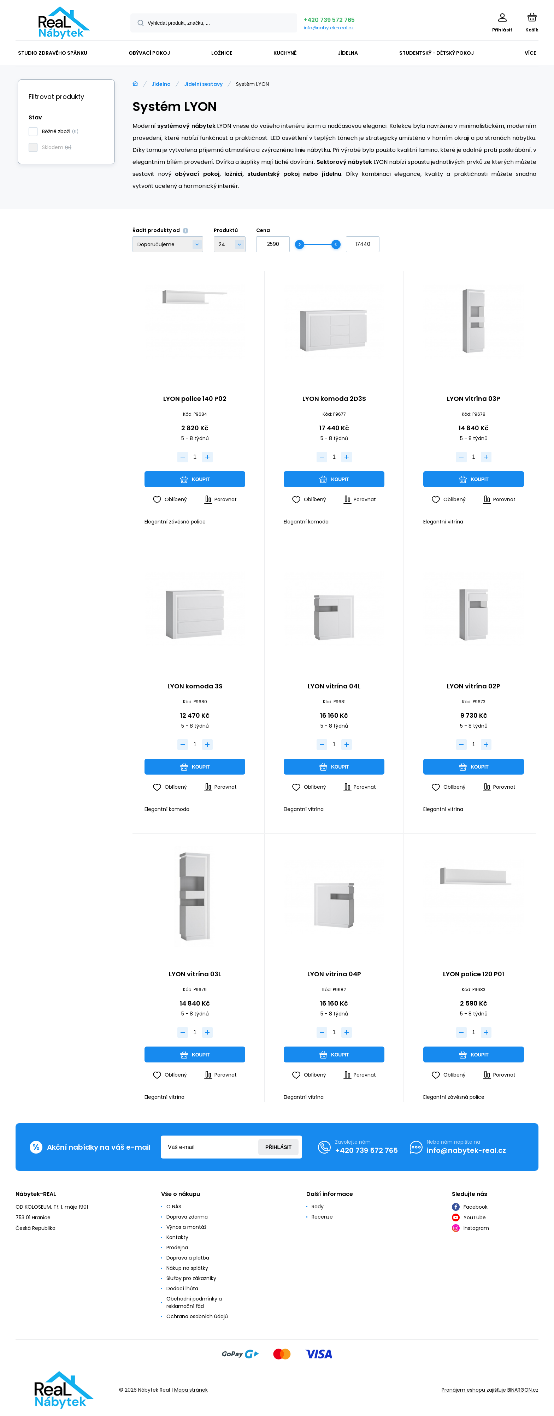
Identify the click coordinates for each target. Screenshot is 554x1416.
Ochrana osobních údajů (197, 1316)
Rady (318, 1206)
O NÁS (173, 1206)
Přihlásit (278, 1147)
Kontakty (177, 1237)
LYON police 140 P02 (194, 399)
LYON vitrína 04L (334, 687)
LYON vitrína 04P (334, 974)
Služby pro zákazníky (191, 1278)
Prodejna (177, 1247)
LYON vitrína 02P (473, 687)
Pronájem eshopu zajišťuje (474, 1389)
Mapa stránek (191, 1389)
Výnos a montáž (186, 1227)
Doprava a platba (187, 1257)
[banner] (64, 22)
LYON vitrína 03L (195, 974)
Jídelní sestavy (203, 84)
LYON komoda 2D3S (334, 399)
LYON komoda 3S (195, 687)
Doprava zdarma (187, 1216)
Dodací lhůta (182, 1288)
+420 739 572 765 (329, 20)
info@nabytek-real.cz (329, 27)
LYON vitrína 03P (473, 399)
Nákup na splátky (187, 1268)
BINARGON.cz (522, 1389)
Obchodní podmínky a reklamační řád (194, 1302)
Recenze (322, 1216)
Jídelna (161, 84)
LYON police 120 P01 (473, 974)
